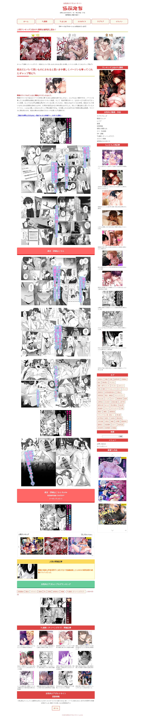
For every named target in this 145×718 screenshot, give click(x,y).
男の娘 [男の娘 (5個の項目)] (118, 415)
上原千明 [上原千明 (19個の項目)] (122, 402)
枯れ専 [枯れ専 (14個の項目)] (121, 405)
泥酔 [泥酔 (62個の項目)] (103, 389)
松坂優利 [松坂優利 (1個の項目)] (107, 425)
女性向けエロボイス (103, 141)
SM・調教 (100, 134)
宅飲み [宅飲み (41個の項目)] (119, 392)
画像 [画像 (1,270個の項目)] (106, 379)
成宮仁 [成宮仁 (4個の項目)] (107, 418)
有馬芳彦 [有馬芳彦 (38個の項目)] (100, 395)
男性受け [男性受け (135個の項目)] (105, 382)
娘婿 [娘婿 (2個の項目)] (112, 421)
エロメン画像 (101, 139)
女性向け (56, 592)
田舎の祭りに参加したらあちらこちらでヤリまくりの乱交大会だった (84, 687)
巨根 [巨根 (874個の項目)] (111, 379)
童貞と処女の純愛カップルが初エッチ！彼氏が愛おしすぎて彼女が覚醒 (46, 667)
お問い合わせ (101, 444)
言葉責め (21, 592)
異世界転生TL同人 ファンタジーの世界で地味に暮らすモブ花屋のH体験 (65, 646)
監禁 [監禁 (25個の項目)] (125, 399)
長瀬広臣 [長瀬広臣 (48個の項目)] (100, 392)
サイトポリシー (102, 446)
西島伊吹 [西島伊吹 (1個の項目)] (124, 421)
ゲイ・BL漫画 (101, 131)
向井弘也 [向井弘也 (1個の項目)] (120, 425)
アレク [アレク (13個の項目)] (107, 408)
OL (45, 592)
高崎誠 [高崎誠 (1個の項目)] (114, 428)
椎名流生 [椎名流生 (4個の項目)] (119, 418)
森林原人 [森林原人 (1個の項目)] (100, 425)
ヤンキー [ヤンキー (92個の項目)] (114, 386)
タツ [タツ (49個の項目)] (119, 389)
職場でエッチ (101, 118)
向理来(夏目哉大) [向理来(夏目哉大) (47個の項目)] (110, 392)
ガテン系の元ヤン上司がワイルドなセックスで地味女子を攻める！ (26, 646)
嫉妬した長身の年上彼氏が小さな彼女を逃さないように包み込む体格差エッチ (84, 647)
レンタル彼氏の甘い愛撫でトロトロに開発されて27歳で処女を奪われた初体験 (26, 688)
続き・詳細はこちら (56, 251)
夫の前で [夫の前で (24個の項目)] (107, 402)
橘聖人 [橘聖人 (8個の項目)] (106, 412)
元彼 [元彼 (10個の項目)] (122, 408)
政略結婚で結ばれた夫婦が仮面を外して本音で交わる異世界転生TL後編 (46, 687)
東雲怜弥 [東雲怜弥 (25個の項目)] (119, 399)
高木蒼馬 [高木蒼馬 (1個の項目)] (100, 428)
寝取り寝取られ (102, 129)
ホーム (25, 21)
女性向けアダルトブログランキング (56, 584)
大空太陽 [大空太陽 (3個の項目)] (100, 421)
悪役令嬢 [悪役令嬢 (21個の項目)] (114, 402)
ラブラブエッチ (102, 116)
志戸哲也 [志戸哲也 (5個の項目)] (100, 418)
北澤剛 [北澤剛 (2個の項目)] (117, 421)
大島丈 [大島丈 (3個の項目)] (107, 421)
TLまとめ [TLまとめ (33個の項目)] (100, 399)
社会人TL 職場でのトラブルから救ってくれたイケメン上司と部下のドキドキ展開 (26, 668)
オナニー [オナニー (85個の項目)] (121, 386)
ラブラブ (100, 21)
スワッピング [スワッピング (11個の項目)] (115, 408)
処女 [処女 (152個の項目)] (99, 382)
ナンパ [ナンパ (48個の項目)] (125, 389)
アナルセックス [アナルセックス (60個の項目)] (111, 389)
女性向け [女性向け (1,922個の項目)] (100, 379)
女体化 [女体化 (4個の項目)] (113, 418)
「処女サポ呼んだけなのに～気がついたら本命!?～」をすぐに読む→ (40, 115)
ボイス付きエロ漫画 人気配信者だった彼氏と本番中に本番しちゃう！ (46, 646)
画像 (62, 592)
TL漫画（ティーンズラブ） (76, 592)
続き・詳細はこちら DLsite (55, 495)
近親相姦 (100, 126)
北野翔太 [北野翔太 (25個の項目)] (100, 402)
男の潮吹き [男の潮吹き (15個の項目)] (114, 405)
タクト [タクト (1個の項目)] (114, 425)
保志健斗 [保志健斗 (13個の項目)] (100, 408)
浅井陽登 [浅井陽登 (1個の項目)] (107, 428)
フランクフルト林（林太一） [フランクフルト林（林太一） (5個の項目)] (106, 415)
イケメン (119, 21)
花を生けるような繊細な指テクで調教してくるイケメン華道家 (65, 687)
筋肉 (40, 592)
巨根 (49, 592)
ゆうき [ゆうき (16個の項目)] (107, 405)
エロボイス (82, 21)
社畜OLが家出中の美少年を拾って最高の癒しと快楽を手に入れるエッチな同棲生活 (65, 668)
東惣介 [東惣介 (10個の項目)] (100, 412)
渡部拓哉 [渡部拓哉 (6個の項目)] (112, 412)
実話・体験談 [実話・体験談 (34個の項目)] (109, 395)
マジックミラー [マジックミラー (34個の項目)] (119, 395)
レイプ (99, 121)
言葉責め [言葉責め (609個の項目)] (124, 379)
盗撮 (98, 124)
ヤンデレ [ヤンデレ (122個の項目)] (112, 382)
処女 (27, 592)
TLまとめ (63, 21)
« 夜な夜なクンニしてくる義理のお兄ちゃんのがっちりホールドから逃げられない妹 (42, 701)
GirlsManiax (86, 535)
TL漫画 (44, 21)
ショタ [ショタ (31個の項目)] (107, 399)
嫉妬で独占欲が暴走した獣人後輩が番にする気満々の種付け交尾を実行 (84, 667)
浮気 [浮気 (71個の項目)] (99, 389)
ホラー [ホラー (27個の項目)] (113, 399)
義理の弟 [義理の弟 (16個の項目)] (100, 405)
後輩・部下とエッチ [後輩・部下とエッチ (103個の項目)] (103, 386)
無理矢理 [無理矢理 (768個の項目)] (116, 379)
